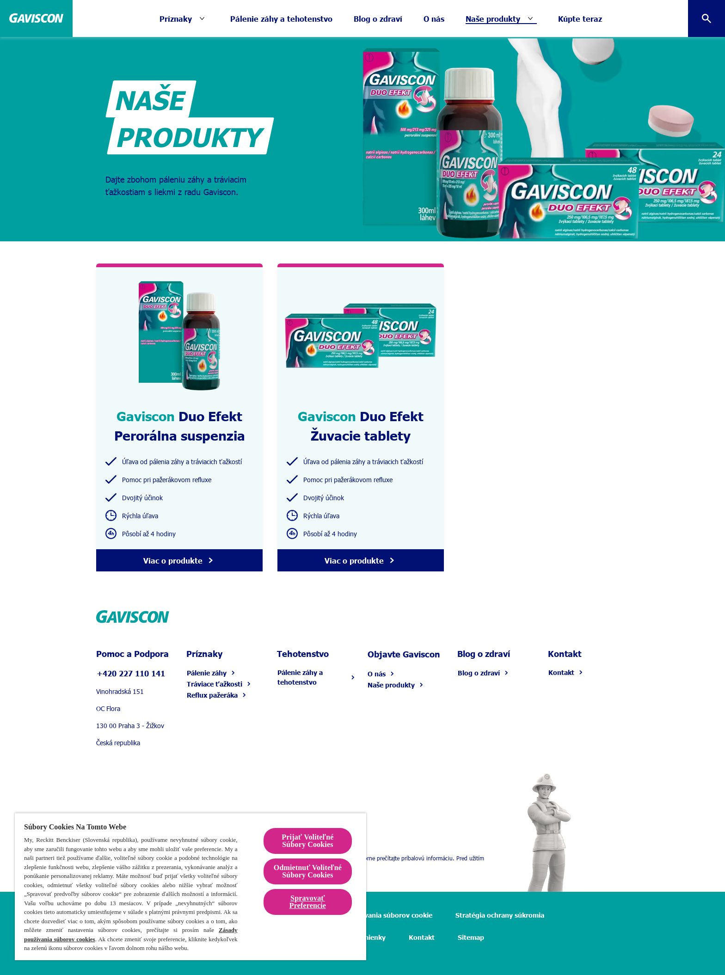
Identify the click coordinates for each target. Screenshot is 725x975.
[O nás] (434, 18)
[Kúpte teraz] (580, 18)
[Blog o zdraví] (378, 18)
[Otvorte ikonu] (706, 18)
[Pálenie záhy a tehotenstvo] (281, 18)
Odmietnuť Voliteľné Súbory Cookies (308, 871)
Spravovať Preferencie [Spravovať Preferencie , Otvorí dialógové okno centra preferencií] (307, 901)
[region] (190, 886)
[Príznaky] (184, 18)
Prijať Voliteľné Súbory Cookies (307, 840)
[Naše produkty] (493, 18)
